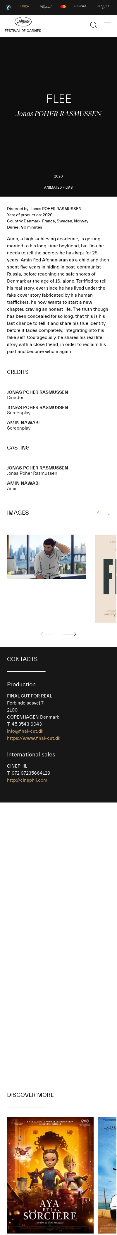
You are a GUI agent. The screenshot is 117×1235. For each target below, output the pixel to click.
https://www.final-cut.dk (33, 738)
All (99, 513)
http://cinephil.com (27, 780)
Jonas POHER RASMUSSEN (37, 392)
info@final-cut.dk (25, 731)
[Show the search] (93, 25)
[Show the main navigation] (107, 25)
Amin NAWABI (23, 422)
